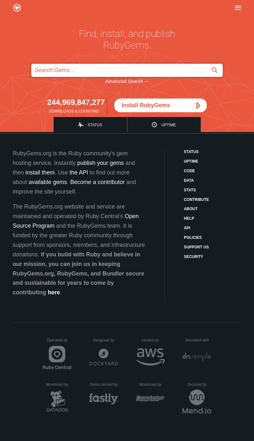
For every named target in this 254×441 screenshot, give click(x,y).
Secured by (199, 384)
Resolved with (198, 340)
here (54, 292)
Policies (193, 237)
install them (40, 172)
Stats (190, 190)
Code (189, 171)
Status (95, 125)
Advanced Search (124, 81)
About (191, 209)
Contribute (196, 199)
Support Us (196, 247)
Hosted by (153, 340)
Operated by (59, 342)
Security (193, 256)
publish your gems (100, 163)
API (187, 228)
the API (79, 172)
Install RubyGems (146, 105)
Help (189, 218)
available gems (48, 182)
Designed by (105, 340)
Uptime (168, 125)
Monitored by (58, 384)
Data (189, 180)
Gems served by (104, 384)
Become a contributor (97, 182)
